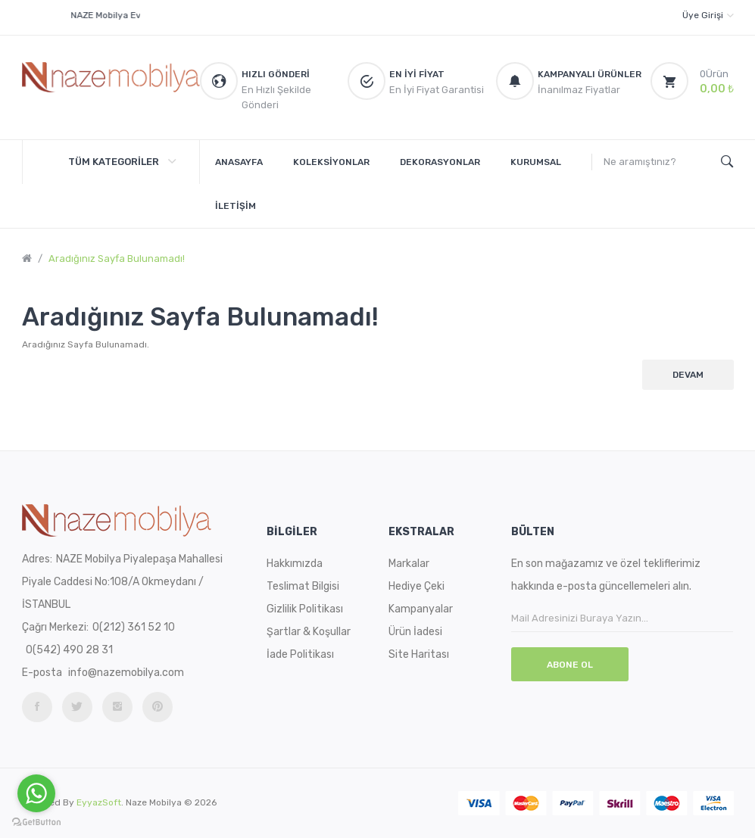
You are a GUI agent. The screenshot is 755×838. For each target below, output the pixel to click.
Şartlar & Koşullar (309, 631)
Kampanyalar (420, 609)
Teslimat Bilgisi (303, 586)
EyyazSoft (98, 802)
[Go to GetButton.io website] (36, 822)
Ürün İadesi (415, 631)
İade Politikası (300, 654)
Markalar (408, 563)
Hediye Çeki (416, 586)
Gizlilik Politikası (305, 609)
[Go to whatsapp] (36, 793)
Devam (688, 374)
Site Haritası (418, 654)
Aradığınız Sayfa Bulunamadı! (116, 258)
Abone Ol (570, 664)
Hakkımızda (295, 563)
